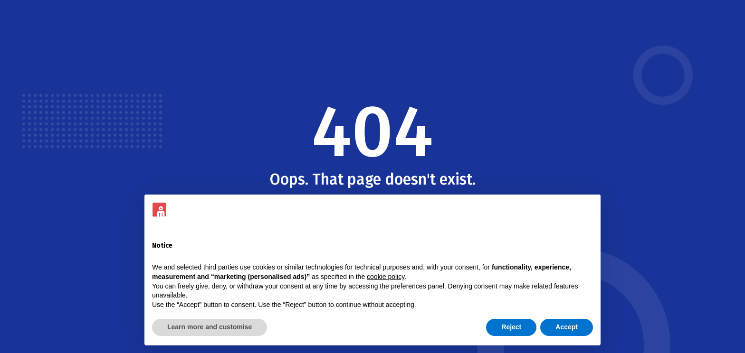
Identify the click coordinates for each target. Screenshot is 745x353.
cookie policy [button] (385, 276)
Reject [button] (511, 327)
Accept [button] (566, 327)
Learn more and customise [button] (209, 327)
